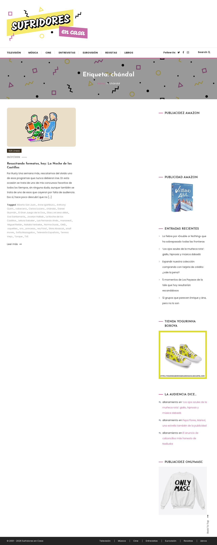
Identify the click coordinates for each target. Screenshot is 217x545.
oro (21, 228)
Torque (19, 236)
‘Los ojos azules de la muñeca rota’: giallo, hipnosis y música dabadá (183, 251)
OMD (63, 224)
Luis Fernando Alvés (47, 220)
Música (33, 52)
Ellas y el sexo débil (57, 212)
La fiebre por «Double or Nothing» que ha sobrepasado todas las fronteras (184, 238)
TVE (26, 236)
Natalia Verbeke (33, 224)
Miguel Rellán (14, 224)
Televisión (14, 52)
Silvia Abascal (56, 228)
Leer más (14, 244)
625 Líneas (14, 150)
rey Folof (42, 228)
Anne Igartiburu (46, 204)
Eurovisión (90, 52)
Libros (128, 52)
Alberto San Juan (26, 204)
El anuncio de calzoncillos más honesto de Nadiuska (180, 438)
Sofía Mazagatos (25, 232)
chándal (51, 208)
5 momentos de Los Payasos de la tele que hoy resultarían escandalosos (182, 285)
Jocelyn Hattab (35, 216)
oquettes (12, 228)
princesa (30, 228)
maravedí (65, 220)
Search (204, 52)
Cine (48, 52)
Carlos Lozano (36, 208)
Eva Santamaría (16, 216)
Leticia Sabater (26, 220)
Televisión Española (48, 232)
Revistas (111, 52)
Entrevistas (67, 52)
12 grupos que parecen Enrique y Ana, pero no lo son (184, 300)
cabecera (21, 208)
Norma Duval (51, 224)
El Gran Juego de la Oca (31, 212)
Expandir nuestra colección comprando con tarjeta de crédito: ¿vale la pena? (183, 267)
